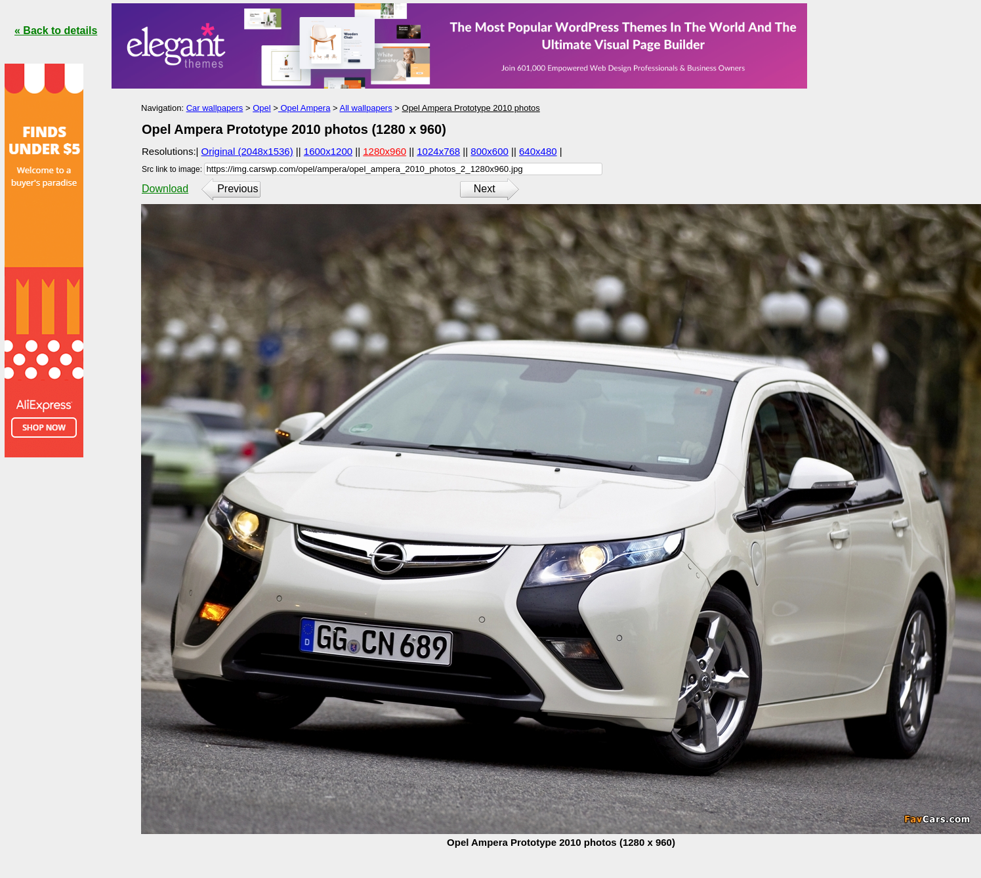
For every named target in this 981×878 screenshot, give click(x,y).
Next (484, 188)
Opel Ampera (304, 108)
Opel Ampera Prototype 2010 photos (471, 108)
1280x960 (384, 151)
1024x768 (438, 151)
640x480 (538, 151)
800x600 (489, 151)
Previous (237, 188)
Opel (261, 108)
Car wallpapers (214, 108)
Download (165, 188)
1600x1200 (328, 151)
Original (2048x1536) (247, 151)
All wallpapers (365, 108)
